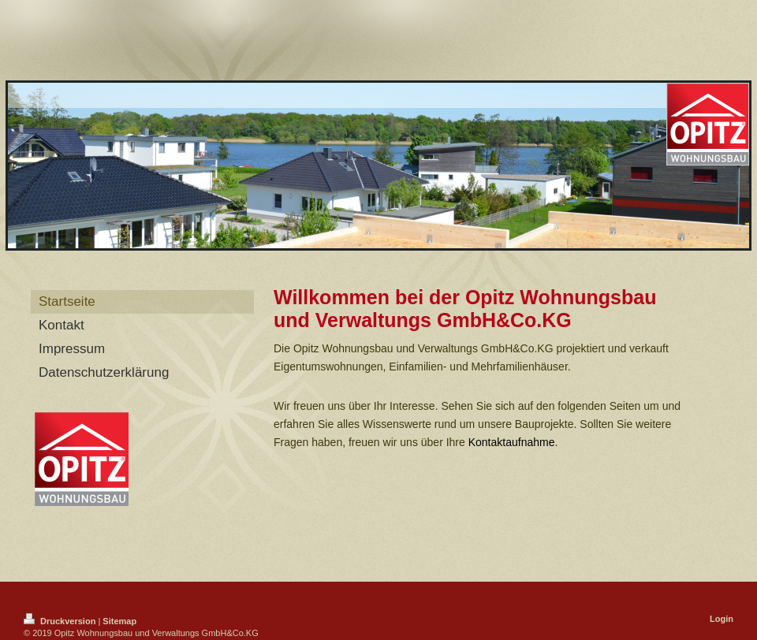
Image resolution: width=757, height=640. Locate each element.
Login (721, 618)
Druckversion (61, 621)
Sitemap (119, 621)
